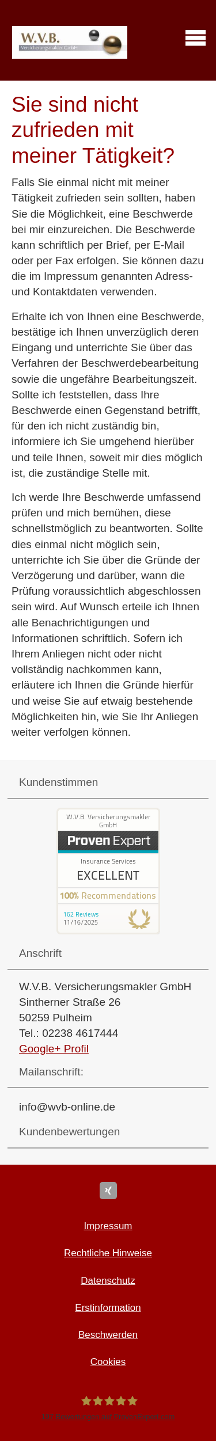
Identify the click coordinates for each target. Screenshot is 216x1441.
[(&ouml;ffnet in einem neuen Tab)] (108, 931)
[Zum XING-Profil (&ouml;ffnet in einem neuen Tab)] (108, 1190)
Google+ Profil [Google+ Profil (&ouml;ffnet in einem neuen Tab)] (54, 1049)
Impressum (108, 1226)
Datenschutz (108, 1280)
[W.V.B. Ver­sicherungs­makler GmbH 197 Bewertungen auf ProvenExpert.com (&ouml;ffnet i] (108, 1408)
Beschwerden (108, 1334)
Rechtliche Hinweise (108, 1253)
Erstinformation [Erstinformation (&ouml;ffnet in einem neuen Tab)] (108, 1307)
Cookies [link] (108, 1361)
